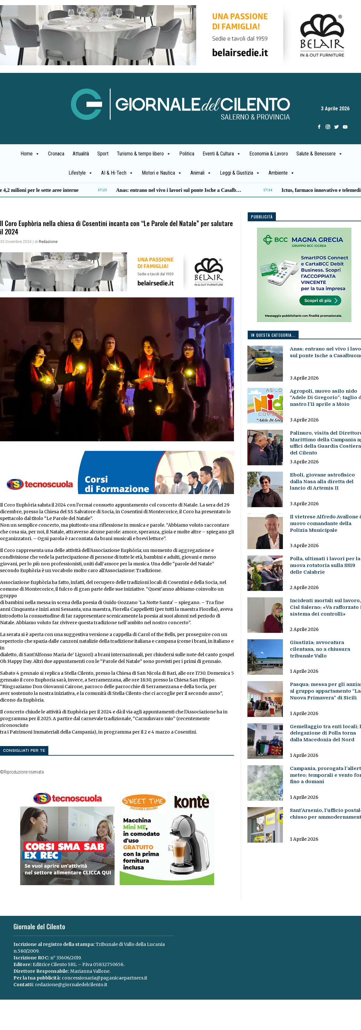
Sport (102, 154)
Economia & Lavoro (268, 154)
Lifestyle (80, 173)
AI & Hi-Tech (117, 173)
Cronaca (56, 154)
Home (30, 153)
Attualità (81, 154)
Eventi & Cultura (222, 153)
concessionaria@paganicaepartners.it (104, 978)
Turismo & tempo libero (144, 153)
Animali (201, 173)
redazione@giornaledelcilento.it (71, 984)
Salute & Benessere (319, 153)
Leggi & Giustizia (240, 173)
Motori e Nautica (162, 173)
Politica (186, 154)
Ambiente (282, 173)
